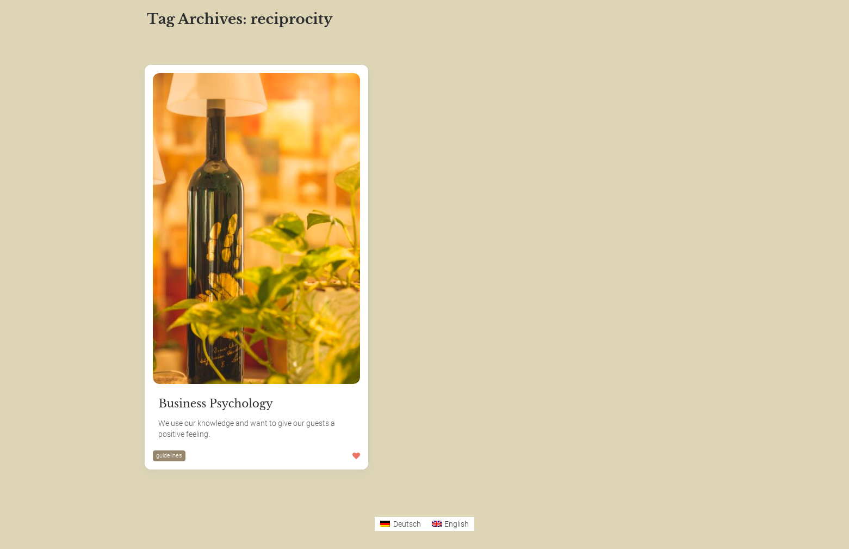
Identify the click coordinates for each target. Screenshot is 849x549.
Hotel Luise (45, 451)
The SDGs (43, 426)
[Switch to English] (450, 524)
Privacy (37, 502)
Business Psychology (215, 403)
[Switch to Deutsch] (400, 524)
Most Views (278, 43)
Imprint (37, 477)
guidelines (169, 455)
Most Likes (219, 43)
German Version (56, 528)
